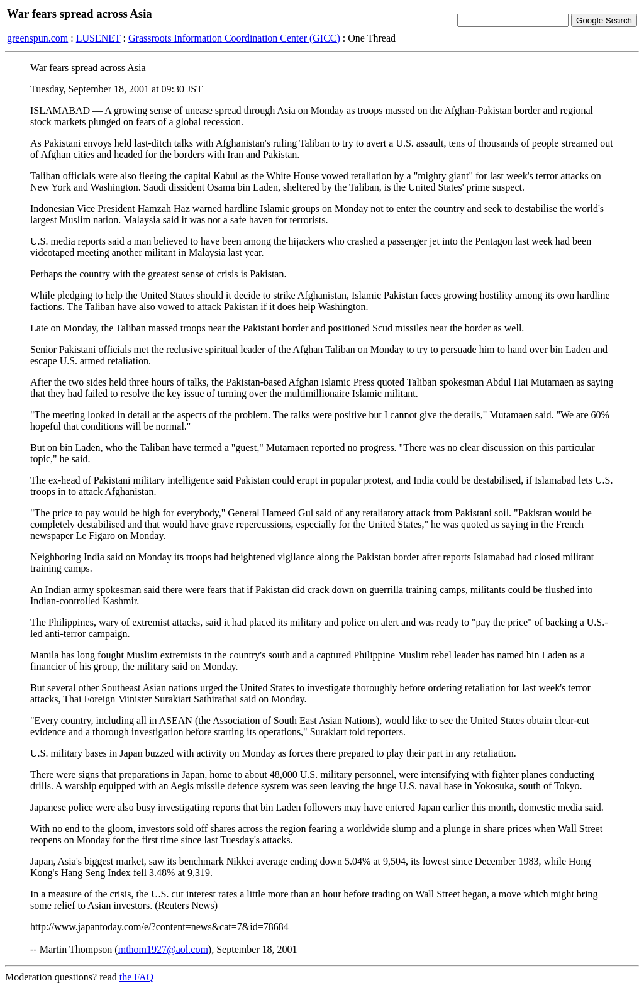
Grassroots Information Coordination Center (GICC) (234, 38)
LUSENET (98, 38)
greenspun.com (37, 38)
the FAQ (136, 977)
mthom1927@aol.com (163, 949)
